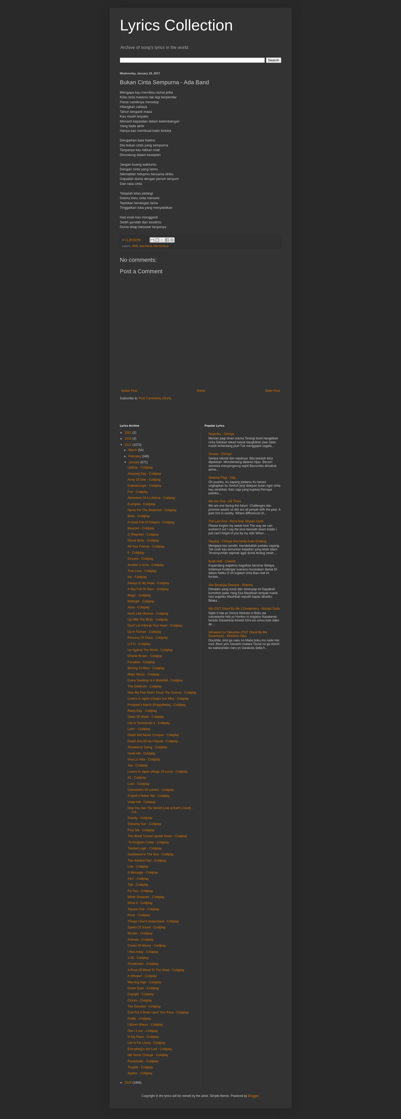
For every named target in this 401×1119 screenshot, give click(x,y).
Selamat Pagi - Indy (222, 477)
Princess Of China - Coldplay (148, 638)
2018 (128, 438)
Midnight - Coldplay (141, 601)
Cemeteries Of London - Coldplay (151, 790)
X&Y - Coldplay (138, 879)
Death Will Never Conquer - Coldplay (153, 735)
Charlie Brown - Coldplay (145, 656)
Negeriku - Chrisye (221, 434)
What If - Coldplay (140, 903)
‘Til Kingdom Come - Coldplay (148, 842)
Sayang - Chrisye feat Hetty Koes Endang (237, 541)
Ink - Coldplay (137, 577)
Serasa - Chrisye (220, 454)
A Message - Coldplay (143, 872)
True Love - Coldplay (142, 571)
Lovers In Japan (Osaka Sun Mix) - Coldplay (158, 698)
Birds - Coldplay (139, 516)
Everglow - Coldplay (141, 504)
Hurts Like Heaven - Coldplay (148, 613)
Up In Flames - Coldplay (144, 632)
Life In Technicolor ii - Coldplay (149, 723)
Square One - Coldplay (143, 909)
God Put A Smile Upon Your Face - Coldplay (158, 1012)
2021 (128, 432)
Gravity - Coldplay (140, 818)
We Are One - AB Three (224, 501)
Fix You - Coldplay (140, 891)
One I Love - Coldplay (143, 1031)
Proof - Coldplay (139, 915)
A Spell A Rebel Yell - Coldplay (148, 796)
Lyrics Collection (176, 25)
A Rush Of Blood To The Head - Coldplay (156, 970)
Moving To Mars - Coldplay (146, 668)
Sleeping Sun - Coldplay (144, 824)
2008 (135, 246)
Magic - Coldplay (139, 595)
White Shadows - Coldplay (146, 897)
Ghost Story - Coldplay (143, 540)
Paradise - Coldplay (141, 662)
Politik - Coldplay (139, 1018)
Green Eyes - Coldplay (143, 988)
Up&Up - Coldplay (140, 467)
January (134, 462)
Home (201, 391)
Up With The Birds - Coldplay (148, 619)
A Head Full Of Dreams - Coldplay (151, 522)
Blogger (253, 1096)
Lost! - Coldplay (138, 784)
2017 (128, 445)
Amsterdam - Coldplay (143, 964)
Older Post (272, 391)
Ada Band (145, 246)
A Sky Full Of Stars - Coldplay (148, 589)
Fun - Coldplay (138, 492)
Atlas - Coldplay (138, 607)
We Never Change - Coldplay (148, 1055)
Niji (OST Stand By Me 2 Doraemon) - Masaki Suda (244, 608)
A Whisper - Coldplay (142, 976)
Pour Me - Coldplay (141, 830)
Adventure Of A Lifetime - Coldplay (151, 498)
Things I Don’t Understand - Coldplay (153, 921)
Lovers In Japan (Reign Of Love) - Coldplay (158, 771)
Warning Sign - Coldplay (144, 982)
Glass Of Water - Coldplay (146, 717)
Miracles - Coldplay (141, 528)
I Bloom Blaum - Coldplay (145, 1024)
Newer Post (129, 391)
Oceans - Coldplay (140, 559)
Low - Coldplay (138, 866)
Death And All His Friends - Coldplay (153, 741)
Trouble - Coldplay (140, 1067)
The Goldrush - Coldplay (144, 686)
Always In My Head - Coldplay (148, 583)
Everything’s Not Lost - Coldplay (150, 1049)
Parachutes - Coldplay (143, 1061)
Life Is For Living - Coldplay (146, 1043)
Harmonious (160, 246)
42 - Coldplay (137, 777)
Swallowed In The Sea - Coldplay (151, 854)
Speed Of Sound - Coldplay (147, 927)
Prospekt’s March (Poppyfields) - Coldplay (157, 705)
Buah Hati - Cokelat (221, 561)
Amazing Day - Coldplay (144, 474)
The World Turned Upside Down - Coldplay (157, 836)
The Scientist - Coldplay (144, 1006)
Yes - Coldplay (138, 765)
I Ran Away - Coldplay (143, 952)
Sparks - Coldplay (140, 1073)
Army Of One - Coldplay (144, 480)
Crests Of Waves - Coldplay (147, 945)
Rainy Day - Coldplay (142, 711)
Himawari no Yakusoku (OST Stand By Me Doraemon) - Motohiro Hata (237, 634)
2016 (128, 1082)
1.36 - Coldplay (138, 958)
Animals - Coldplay (141, 939)
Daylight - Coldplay (141, 994)
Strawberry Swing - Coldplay (147, 747)
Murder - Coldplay (140, 933)
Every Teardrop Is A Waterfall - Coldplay (155, 680)
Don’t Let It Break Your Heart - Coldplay (155, 625)
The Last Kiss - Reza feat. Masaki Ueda (235, 521)
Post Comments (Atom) (155, 398)
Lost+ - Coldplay (139, 729)
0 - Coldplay (136, 553)
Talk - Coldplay (138, 885)
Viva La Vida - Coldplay (144, 759)
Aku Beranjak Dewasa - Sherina (230, 585)
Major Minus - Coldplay (144, 674)
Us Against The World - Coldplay (150, 650)
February (135, 456)
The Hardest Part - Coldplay (147, 860)
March (133, 450)
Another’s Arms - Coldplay (146, 565)
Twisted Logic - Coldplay (144, 848)
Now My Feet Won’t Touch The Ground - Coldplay (162, 692)
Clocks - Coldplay (140, 1000)
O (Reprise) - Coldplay (143, 534)
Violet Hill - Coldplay (141, 753)
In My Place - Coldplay (143, 1037)
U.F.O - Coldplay (139, 644)
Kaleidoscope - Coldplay (144, 485)
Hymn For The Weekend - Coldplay (152, 510)
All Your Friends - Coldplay (146, 546)
